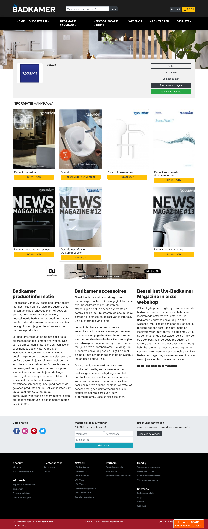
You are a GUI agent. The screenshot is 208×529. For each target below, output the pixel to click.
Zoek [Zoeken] (113, 9)
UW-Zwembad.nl (83, 492)
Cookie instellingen (22, 497)
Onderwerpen (39, 21)
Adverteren (49, 467)
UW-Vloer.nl (80, 484)
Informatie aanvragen (67, 23)
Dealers (140, 501)
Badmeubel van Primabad (149, 475)
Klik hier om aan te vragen (188, 524)
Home (21, 21)
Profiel (171, 66)
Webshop (135, 21)
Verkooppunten (171, 78)
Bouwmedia (47, 521)
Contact (47, 471)
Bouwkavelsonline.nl (84, 497)
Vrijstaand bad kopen (147, 480)
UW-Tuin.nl (80, 480)
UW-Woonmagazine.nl (85, 488)
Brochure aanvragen (171, 85)
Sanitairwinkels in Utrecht (118, 475)
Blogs (139, 497)
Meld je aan (104, 445)
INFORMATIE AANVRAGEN (80, 177)
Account (175, 9)
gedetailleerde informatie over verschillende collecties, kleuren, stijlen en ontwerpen (103, 339)
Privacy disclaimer (21, 493)
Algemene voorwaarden (24, 484)
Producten (171, 72)
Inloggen (17, 467)
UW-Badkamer (82, 467)
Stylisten (184, 21)
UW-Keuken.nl (82, 475)
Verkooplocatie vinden (106, 23)
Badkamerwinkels (145, 493)
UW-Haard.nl (81, 471)
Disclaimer (18, 489)
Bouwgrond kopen (145, 471)
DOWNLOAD (34, 177)
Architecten (159, 21)
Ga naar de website (171, 91)
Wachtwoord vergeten (23, 471)
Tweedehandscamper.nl (148, 467)
